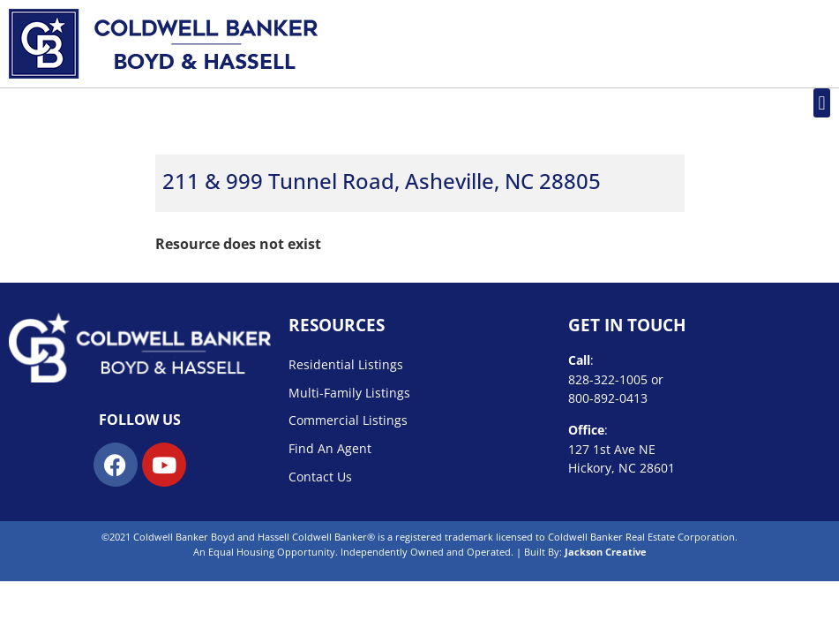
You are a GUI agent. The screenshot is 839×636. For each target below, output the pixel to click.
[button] (821, 102)
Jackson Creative (606, 551)
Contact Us (320, 476)
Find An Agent (329, 448)
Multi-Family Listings (349, 392)
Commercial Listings (348, 420)
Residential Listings (345, 364)
